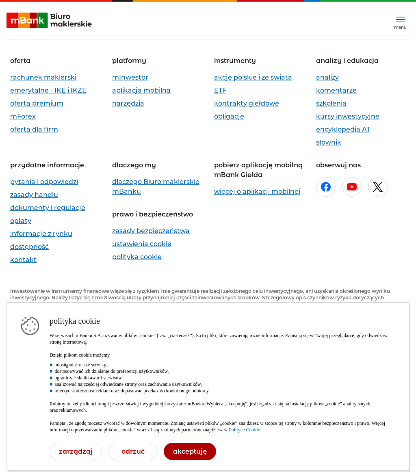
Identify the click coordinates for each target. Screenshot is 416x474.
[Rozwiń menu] (400, 20)
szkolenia (331, 103)
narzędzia (128, 103)
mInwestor (130, 77)
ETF (220, 90)
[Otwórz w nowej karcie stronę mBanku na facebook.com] (326, 187)
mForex (23, 116)
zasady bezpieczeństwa (151, 231)
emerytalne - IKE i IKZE (48, 90)
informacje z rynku (41, 234)
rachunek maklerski (43, 77)
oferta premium (36, 103)
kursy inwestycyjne (347, 116)
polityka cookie (137, 257)
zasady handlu (34, 195)
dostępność (29, 247)
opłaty (20, 221)
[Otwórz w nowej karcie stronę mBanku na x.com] (378, 187)
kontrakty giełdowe (246, 103)
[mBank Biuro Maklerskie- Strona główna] (49, 20)
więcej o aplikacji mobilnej (257, 191)
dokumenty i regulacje (47, 208)
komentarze (336, 90)
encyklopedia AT (343, 129)
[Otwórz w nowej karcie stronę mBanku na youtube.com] (352, 187)
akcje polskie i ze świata (253, 77)
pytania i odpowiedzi (44, 182)
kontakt (23, 260)
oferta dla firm (34, 129)
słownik (328, 142)
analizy (327, 77)
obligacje (229, 116)
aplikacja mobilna (141, 90)
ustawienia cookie (141, 244)
